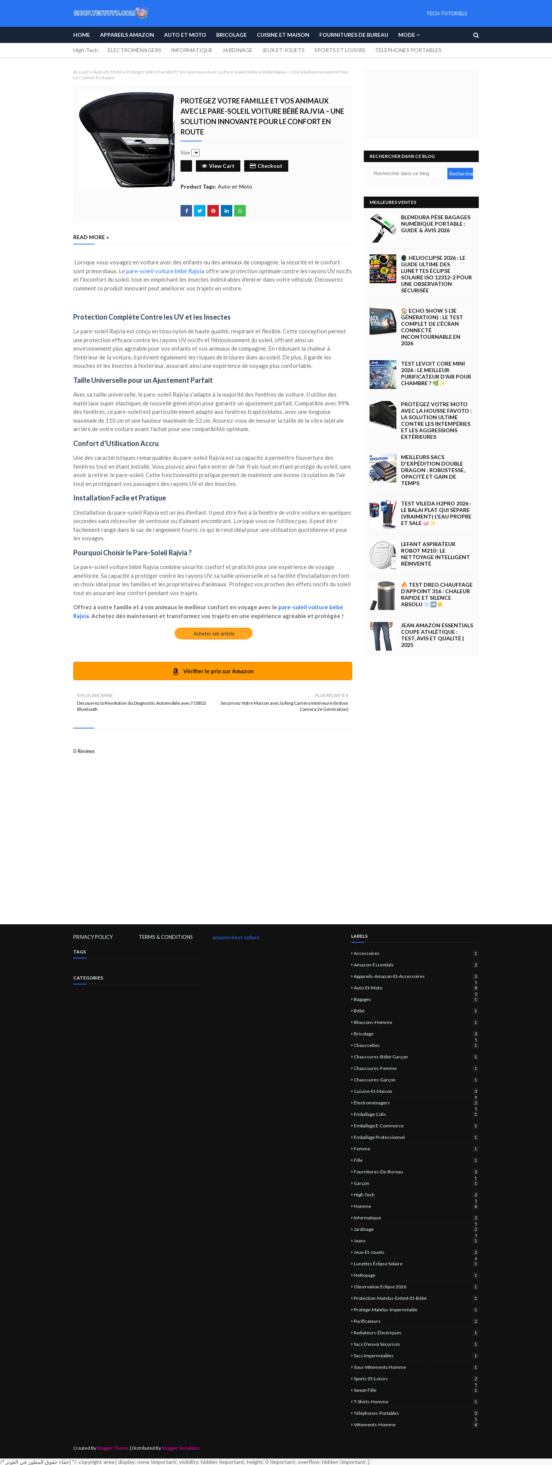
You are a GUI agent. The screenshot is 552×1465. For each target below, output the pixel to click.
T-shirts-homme (416, 1401)
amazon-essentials (416, 965)
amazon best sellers (236, 937)
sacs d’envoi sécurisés (416, 1344)
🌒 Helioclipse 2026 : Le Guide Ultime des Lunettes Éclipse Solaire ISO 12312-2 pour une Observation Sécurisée (436, 274)
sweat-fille (416, 1390)
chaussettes (416, 1045)
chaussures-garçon (416, 1080)
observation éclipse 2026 (416, 1286)
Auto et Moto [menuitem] (185, 34)
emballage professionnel (416, 1137)
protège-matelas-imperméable (416, 1309)
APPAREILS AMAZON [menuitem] (127, 34)
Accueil (81, 72)
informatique (416, 1218)
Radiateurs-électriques (416, 1332)
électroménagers (416, 1103)
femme (416, 1149)
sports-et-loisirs (416, 1378)
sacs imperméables (416, 1355)
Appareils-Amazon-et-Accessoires (416, 976)
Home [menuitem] (81, 34)
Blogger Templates (181, 1448)
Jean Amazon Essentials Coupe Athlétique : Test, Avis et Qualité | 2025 (437, 635)
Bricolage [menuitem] (231, 34)
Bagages (416, 999)
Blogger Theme (113, 1448)
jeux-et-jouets (416, 1252)
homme (416, 1206)
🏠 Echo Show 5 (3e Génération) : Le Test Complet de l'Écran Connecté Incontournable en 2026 (432, 326)
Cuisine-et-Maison (416, 1091)
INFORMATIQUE (192, 50)
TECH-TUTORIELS (446, 13)
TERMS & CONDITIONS (166, 937)
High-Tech (85, 50)
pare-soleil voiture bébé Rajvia (165, 270)
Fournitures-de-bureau (416, 1172)
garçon (416, 1183)
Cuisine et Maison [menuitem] (283, 34)
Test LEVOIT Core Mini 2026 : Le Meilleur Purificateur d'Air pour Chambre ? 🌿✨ (436, 373)
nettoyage (416, 1275)
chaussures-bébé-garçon (416, 1057)
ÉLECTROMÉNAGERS (134, 50)
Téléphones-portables (416, 1413)
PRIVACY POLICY (93, 937)
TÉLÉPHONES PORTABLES (408, 50)
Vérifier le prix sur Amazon (213, 671)
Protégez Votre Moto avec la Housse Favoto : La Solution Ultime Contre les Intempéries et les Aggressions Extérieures (436, 420)
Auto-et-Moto (107, 72)
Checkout (266, 165)
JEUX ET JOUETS (283, 50)
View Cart (218, 165)
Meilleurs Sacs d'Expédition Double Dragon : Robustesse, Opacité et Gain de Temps (433, 470)
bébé (416, 1011)
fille (416, 1160)
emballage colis (416, 1114)
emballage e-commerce (416, 1126)
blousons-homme (416, 1022)
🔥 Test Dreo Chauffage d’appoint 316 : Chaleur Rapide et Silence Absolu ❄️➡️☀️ (437, 594)
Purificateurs (416, 1321)
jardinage (416, 1229)
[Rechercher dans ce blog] (408, 173)
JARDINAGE (237, 50)
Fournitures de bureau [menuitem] (353, 34)
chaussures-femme (416, 1068)
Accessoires (416, 953)
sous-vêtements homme (416, 1367)
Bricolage (416, 1034)
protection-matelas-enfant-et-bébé (416, 1298)
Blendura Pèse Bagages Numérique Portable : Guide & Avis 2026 (435, 223)
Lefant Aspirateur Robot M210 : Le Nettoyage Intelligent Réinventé (435, 554)
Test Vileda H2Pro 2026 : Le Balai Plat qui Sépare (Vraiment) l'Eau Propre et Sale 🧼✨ (436, 513)
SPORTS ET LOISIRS (339, 50)
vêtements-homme (416, 1424)
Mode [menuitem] (406, 34)
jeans (416, 1241)
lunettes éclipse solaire (416, 1263)
